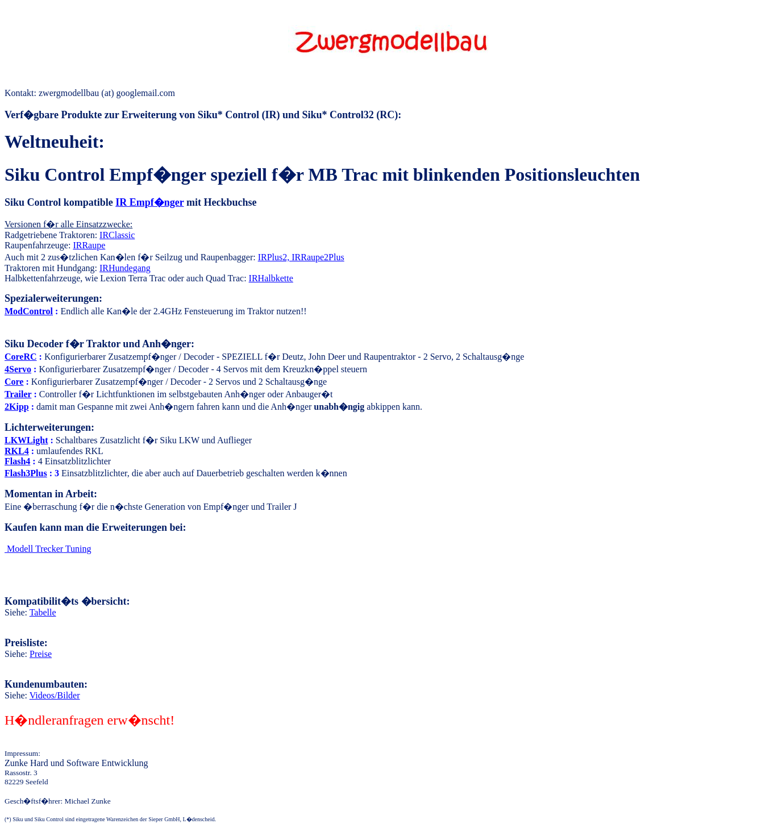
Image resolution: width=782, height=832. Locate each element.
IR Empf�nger (149, 202)
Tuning (48, 549)
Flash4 (17, 461)
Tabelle (43, 612)
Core (14, 381)
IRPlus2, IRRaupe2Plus (301, 257)
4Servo (18, 369)
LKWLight (26, 440)
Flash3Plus (26, 473)
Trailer (18, 394)
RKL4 (17, 451)
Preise (41, 654)
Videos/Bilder (55, 695)
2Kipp (17, 406)
